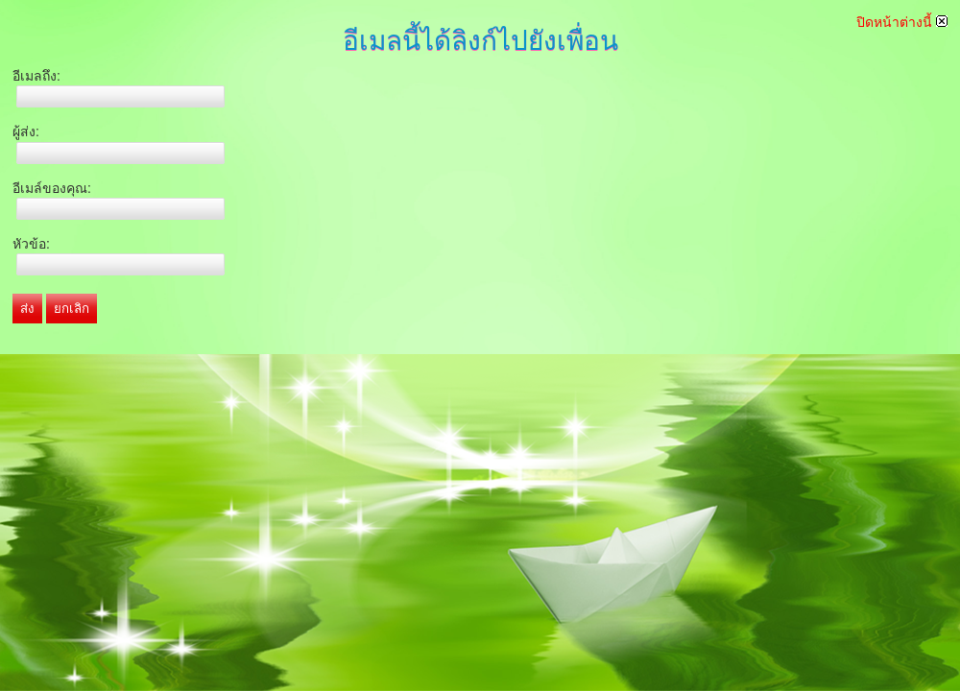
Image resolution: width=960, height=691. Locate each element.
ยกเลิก (71, 308)
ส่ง (27, 308)
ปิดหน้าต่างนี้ (902, 22)
